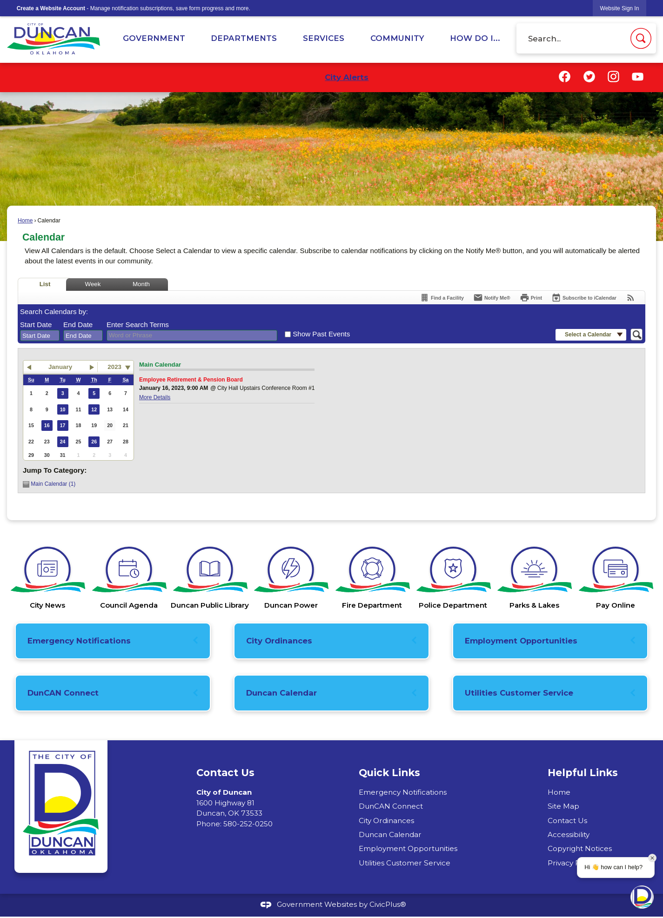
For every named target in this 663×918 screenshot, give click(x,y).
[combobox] (39, 335)
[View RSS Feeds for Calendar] (631, 297)
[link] (620, 8)
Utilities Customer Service (519, 692)
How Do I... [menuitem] (475, 38)
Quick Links (389, 772)
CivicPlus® (387, 904)
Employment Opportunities (521, 640)
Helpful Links (583, 772)
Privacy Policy (572, 862)
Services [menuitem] (323, 38)
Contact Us (567, 820)
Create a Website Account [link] (51, 8)
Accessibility (568, 834)
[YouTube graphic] (637, 76)
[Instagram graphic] (613, 76)
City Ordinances (279, 640)
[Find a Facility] (442, 297)
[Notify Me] (491, 297)
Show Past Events (321, 334)
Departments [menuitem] (244, 38)
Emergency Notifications (79, 640)
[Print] (531, 297)
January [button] (60, 366)
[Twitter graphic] (589, 76)
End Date (78, 324)
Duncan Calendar (281, 692)
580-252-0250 (248, 823)
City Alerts (346, 77)
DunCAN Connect (63, 692)
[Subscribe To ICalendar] (583, 297)
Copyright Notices (580, 848)
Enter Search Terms (138, 324)
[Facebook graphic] (564, 76)
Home (25, 220)
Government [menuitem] (154, 38)
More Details (154, 397)
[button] (640, 38)
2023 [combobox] (114, 366)
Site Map (563, 806)
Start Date (36, 324)
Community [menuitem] (397, 38)
